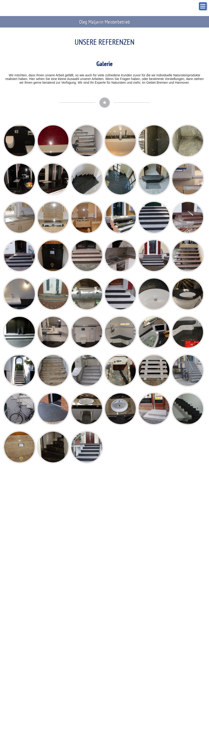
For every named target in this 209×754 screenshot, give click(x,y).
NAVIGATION (203, 6)
